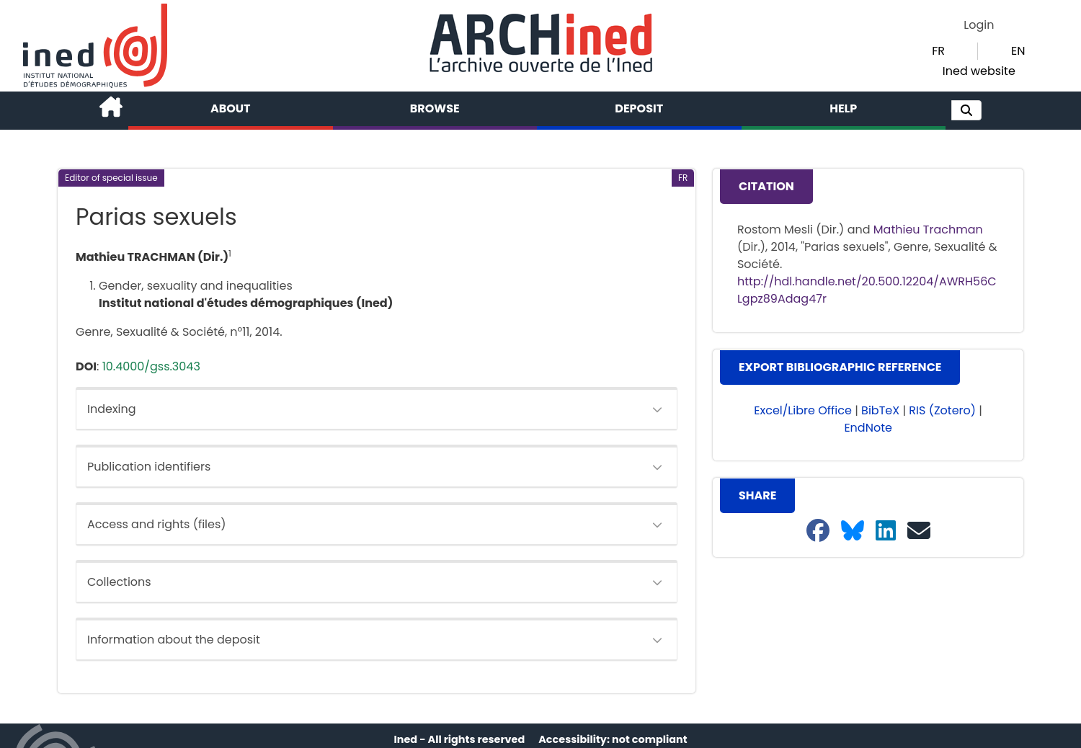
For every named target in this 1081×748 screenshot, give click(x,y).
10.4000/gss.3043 (151, 366)
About (230, 108)
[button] (966, 110)
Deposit (639, 108)
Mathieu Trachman (928, 229)
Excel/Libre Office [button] (803, 410)
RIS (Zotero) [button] (942, 410)
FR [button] (938, 51)
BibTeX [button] (880, 410)
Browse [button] (435, 108)
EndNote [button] (868, 427)
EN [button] (1018, 51)
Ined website (979, 71)
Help (843, 108)
